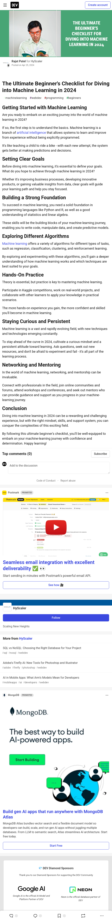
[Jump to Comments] (37, 916)
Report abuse (68, 480)
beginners (73, 98)
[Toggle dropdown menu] (107, 493)
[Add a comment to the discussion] (59, 468)
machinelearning (15, 98)
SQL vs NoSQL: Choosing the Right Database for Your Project (55, 650)
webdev (36, 98)
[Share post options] (101, 915)
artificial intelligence (31, 132)
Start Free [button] (56, 845)
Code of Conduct (45, 480)
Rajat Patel (19, 61)
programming (54, 98)
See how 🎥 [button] (56, 585)
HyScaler (36, 61)
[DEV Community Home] (14, 5)
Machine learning (14, 243)
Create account (98, 5)
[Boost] (83, 916)
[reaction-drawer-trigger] (13, 916)
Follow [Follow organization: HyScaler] (56, 617)
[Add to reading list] (61, 916)
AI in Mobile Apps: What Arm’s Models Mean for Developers (55, 680)
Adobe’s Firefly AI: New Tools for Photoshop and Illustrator (55, 665)
